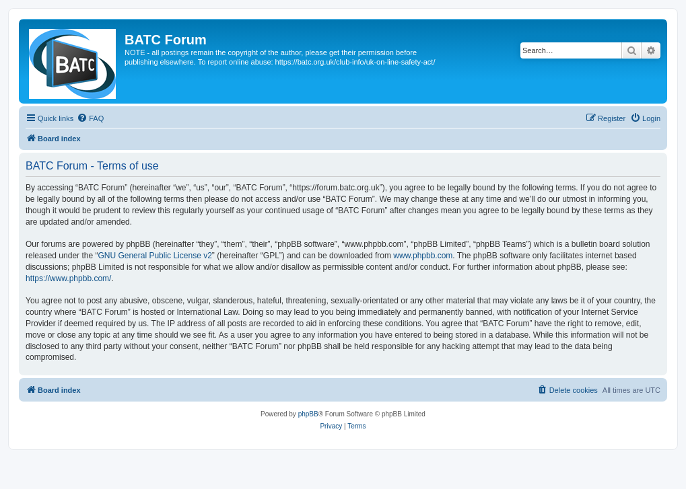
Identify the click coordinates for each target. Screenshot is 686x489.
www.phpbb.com (422, 255)
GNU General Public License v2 (154, 255)
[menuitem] (90, 118)
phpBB (308, 414)
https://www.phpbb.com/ (68, 278)
